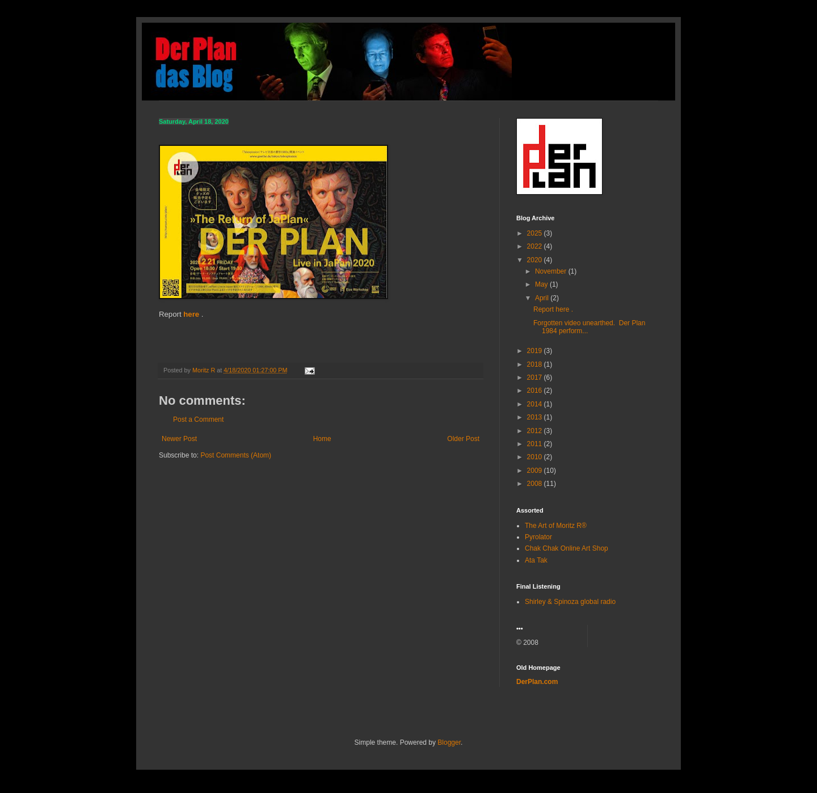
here (191, 314)
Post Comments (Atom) (235, 455)
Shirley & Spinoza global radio (570, 602)
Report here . (553, 309)
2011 (535, 444)
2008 (535, 484)
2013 (535, 417)
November (551, 271)
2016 (535, 391)
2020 (535, 260)
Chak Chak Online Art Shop (566, 548)
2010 (535, 457)
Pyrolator (538, 537)
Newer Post (179, 439)
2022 (535, 246)
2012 (535, 431)
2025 (535, 233)
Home (322, 439)
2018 (535, 364)
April (542, 298)
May (542, 284)
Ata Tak (536, 560)
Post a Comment (198, 419)
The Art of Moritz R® (556, 526)
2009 (535, 471)
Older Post (463, 439)
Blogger (449, 742)
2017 (535, 377)
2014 (535, 404)
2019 (535, 351)
